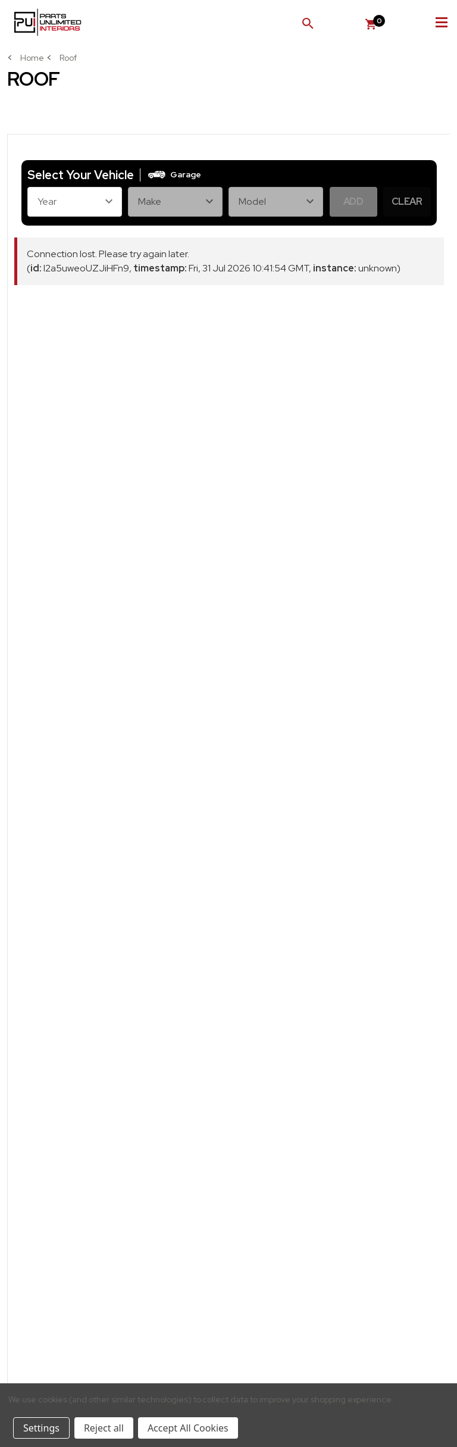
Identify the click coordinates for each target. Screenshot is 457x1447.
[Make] (175, 202)
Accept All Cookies (188, 1428)
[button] (173, 175)
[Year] (74, 202)
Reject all (104, 1428)
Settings (41, 1428)
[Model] (275, 202)
